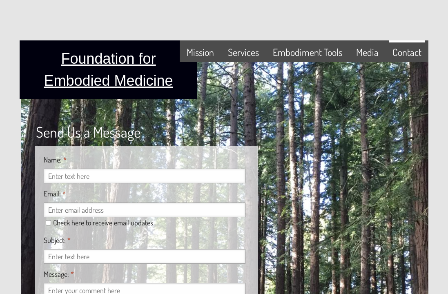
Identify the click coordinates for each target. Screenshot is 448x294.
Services (243, 52)
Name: (55, 159)
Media (367, 52)
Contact (406, 52)
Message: (59, 274)
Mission (200, 52)
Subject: (57, 240)
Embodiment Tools (307, 52)
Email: (55, 193)
